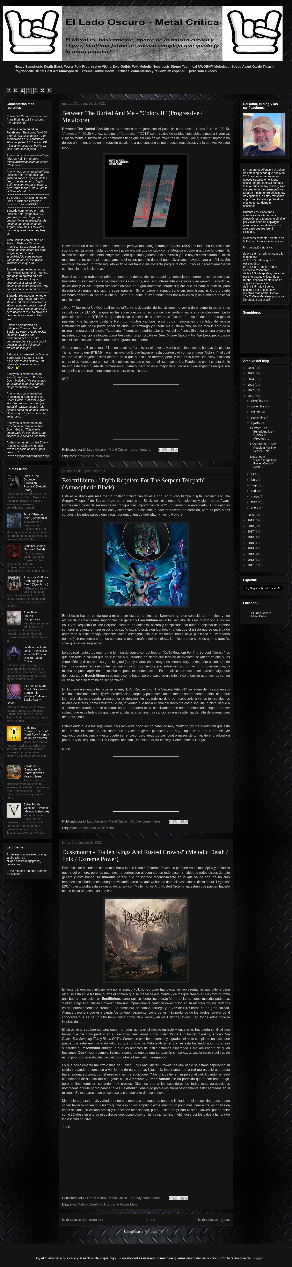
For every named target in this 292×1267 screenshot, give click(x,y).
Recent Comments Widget (37, 457)
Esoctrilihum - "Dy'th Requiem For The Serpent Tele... (263, 447)
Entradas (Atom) (156, 1231)
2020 (251, 514)
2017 (251, 531)
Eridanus (12, 129)
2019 (251, 520)
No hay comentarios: (146, 821)
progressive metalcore (94, 456)
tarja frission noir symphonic (28, 157)
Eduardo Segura (17, 295)
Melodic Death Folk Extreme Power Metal (108, 1204)
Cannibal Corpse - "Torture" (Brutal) (35, 547)
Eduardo (12, 210)
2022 (251, 390)
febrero (256, 502)
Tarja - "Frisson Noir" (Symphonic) (35, 516)
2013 (251, 554)
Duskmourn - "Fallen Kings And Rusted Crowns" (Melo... (263, 462)
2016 (251, 537)
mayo (255, 485)
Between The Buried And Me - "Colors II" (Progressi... (262, 433)
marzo (255, 496)
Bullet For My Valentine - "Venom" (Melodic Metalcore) (36, 808)
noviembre (258, 406)
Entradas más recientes (83, 1219)
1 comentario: (141, 449)
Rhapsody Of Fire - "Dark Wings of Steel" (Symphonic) (36, 581)
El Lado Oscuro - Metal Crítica (262, 614)
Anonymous (14, 155)
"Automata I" (71, 133)
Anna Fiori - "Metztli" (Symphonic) (32, 616)
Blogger (257, 1258)
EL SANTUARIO (17, 197)
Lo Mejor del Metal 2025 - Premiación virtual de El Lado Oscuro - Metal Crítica (35, 654)
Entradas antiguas (214, 1219)
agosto (255, 423)
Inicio (150, 1219)
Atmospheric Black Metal (96, 828)
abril (254, 490)
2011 (251, 565)
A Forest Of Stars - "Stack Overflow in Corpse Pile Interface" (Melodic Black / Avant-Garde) (27, 694)
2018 (251, 526)
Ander (10, 442)
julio (254, 474)
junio (254, 479)
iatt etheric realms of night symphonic (28, 444)
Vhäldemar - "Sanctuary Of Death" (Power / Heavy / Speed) (34, 771)
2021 (251, 395)
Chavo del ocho (17, 116)
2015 (251, 542)
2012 (251, 559)
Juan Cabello (15, 240)
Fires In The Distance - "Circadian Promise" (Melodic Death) (35, 482)
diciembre (257, 400)
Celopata (12, 354)
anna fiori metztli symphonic (25, 119)
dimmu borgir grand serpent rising (27, 356)
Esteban (12, 325)
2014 (251, 548)
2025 (251, 373)
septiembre (258, 417)
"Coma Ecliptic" (206, 129)
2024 (251, 379)
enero (255, 507)
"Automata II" (129, 133)
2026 (251, 367)
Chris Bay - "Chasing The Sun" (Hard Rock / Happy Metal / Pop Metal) (36, 733)
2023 (251, 384)
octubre (256, 412)
